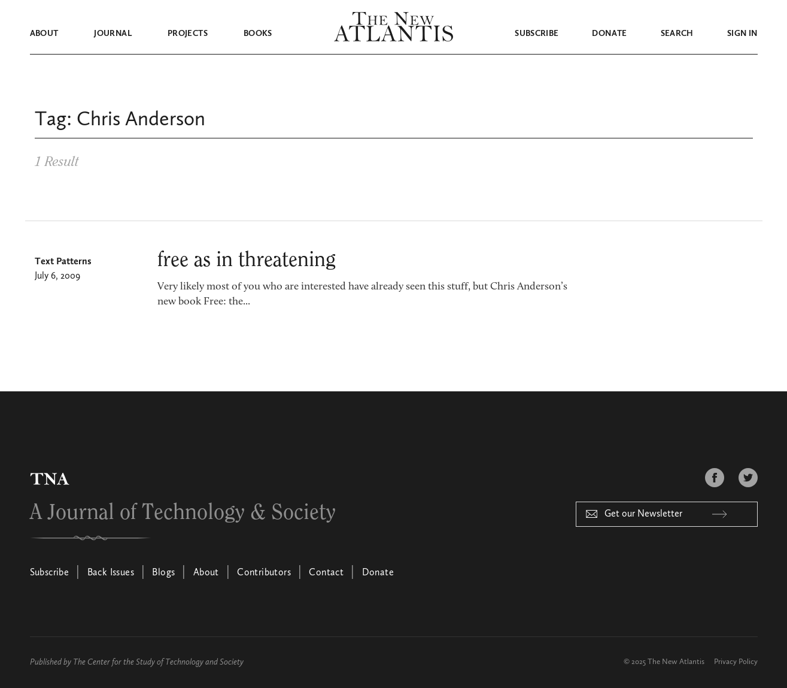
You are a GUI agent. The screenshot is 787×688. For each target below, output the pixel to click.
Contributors (264, 573)
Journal (112, 33)
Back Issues (110, 573)
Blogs (163, 573)
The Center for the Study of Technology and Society (158, 662)
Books (258, 33)
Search (677, 33)
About (44, 33)
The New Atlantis (676, 662)
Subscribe (536, 33)
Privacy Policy (736, 662)
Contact (326, 573)
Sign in (742, 33)
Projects (188, 33)
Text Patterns (63, 262)
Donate (609, 33)
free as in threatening (246, 260)
